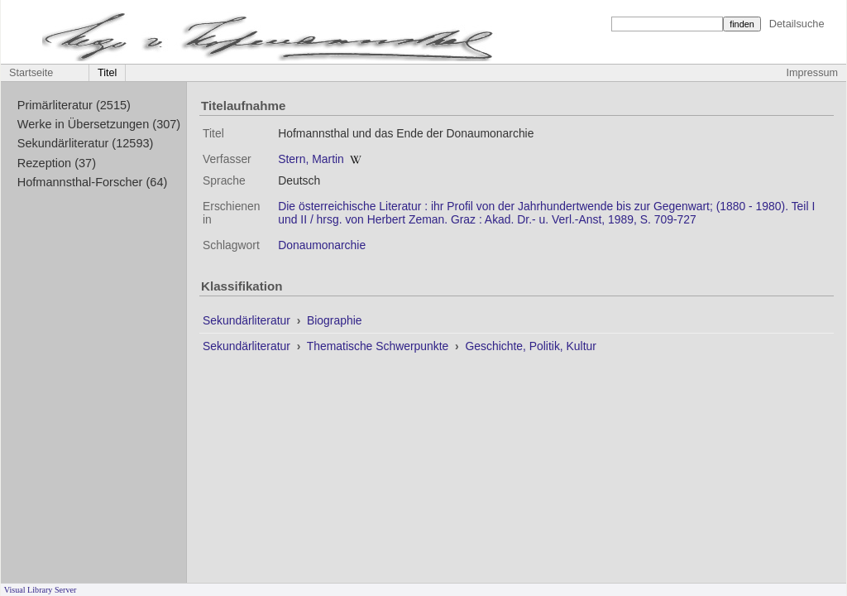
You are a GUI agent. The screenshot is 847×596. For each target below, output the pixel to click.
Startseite (31, 73)
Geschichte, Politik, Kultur (530, 346)
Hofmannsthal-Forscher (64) (92, 182)
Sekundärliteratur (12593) (85, 143)
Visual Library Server (40, 589)
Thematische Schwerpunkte (379, 346)
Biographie (334, 320)
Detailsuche (797, 23)
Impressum (812, 73)
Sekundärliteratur (248, 320)
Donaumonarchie (322, 245)
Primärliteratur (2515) (74, 105)
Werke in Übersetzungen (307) (98, 124)
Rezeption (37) (56, 163)
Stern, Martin (311, 159)
